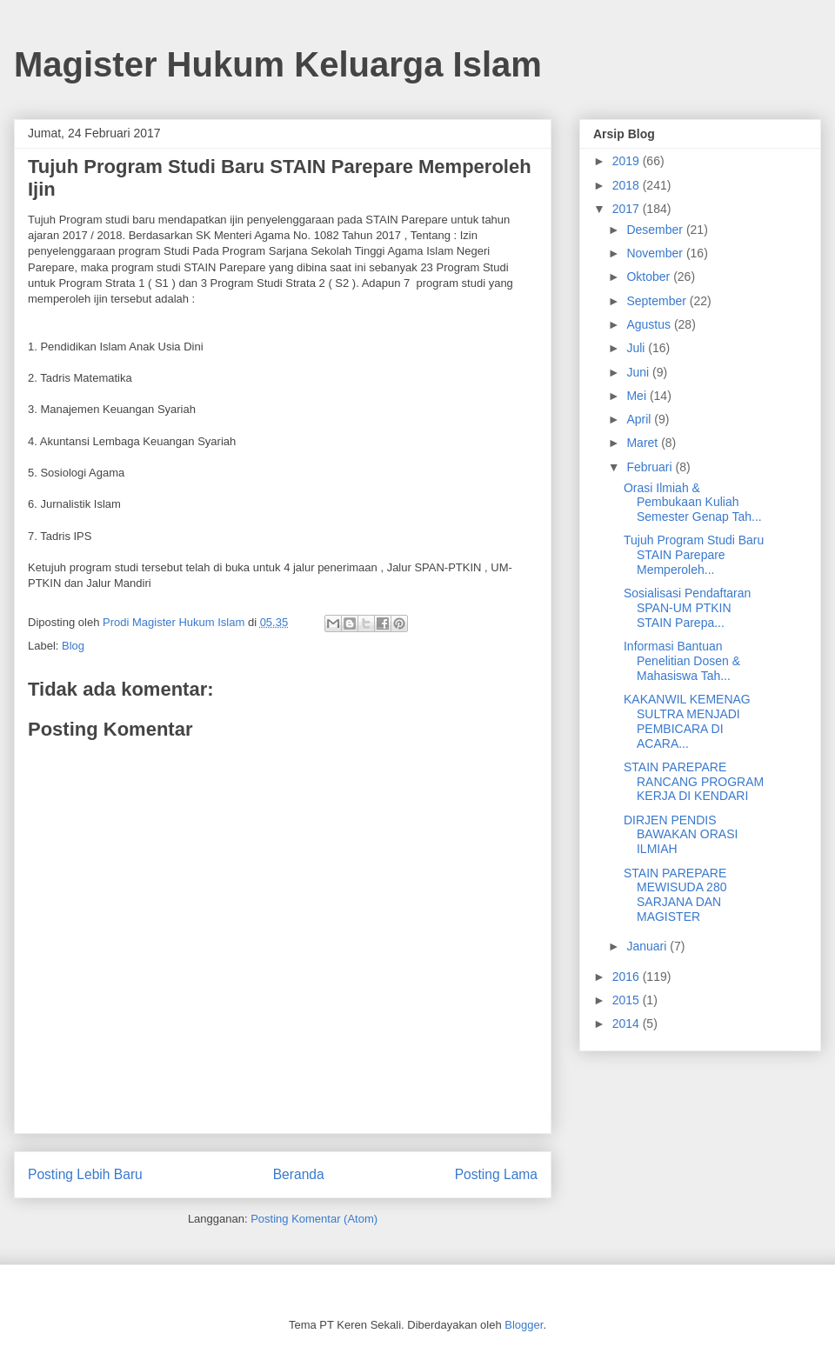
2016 (627, 976)
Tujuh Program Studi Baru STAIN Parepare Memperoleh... (694, 555)
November (655, 253)
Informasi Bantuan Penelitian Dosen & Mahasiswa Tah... (682, 661)
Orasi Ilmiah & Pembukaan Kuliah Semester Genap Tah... (693, 502)
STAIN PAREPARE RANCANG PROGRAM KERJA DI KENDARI (694, 781)
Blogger (523, 1324)
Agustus (649, 324)
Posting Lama (496, 1174)
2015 (627, 1000)
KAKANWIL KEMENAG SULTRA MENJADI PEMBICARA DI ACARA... (687, 721)
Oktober (649, 276)
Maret (643, 443)
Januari (648, 946)
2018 (627, 185)
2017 (627, 209)
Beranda (298, 1174)
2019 (627, 161)
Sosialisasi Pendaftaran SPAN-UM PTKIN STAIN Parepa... (687, 608)
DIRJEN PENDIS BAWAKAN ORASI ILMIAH (681, 835)
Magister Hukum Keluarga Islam (278, 64)
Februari (650, 467)
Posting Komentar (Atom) (313, 1218)
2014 (627, 1023)
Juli (637, 348)
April (640, 419)
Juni (639, 372)
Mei (637, 396)
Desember (655, 230)
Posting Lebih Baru (85, 1174)
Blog (73, 645)
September (657, 301)
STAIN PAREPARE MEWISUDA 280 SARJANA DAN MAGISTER (675, 894)
